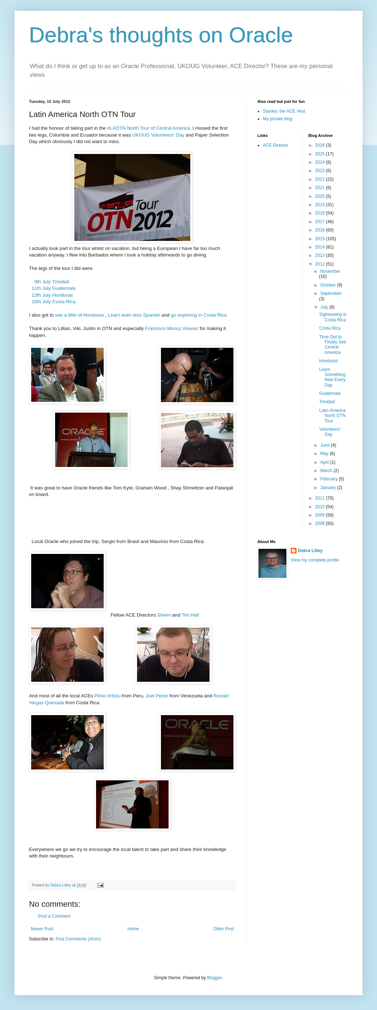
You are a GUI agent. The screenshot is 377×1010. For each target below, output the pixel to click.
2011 (320, 498)
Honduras (328, 360)
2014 (320, 247)
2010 (320, 506)
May (325, 453)
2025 (320, 153)
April (325, 462)
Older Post (223, 928)
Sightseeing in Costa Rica (332, 317)
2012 (320, 264)
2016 (320, 230)
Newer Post (42, 928)
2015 (320, 238)
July (324, 307)
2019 (320, 204)
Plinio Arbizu (107, 695)
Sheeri (164, 615)
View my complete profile (315, 560)
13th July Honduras (51, 295)
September (330, 293)
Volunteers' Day (329, 432)
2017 (320, 221)
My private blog (277, 118)
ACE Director (275, 145)
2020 (320, 196)
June (325, 445)
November (330, 271)
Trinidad (327, 401)
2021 (320, 187)
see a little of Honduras (79, 315)
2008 (320, 523)
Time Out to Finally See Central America (332, 344)
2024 (320, 162)
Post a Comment (54, 916)
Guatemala (329, 393)
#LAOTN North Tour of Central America (148, 128)
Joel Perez (157, 695)
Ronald (221, 695)
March (327, 470)
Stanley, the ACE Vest (284, 111)
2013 (320, 255)
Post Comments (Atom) (78, 939)
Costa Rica (329, 328)
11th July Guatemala (52, 288)
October (328, 285)
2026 (320, 145)
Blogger (214, 977)
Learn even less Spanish (134, 315)
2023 (320, 170)
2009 (320, 515)
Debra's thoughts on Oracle (161, 35)
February (329, 478)
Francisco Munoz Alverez (171, 328)
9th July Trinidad (49, 281)
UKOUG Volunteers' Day (158, 135)
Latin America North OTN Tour (332, 415)
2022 (320, 179)
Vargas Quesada (46, 702)
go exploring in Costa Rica (199, 315)
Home (133, 928)
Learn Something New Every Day (332, 377)
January (328, 487)
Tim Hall (190, 615)
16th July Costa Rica (52, 301)
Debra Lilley (310, 550)
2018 (320, 213)
